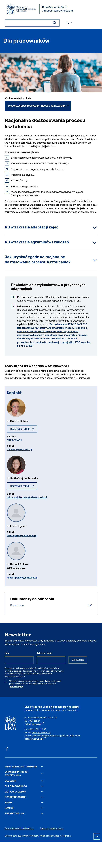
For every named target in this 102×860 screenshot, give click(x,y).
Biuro (8, 802)
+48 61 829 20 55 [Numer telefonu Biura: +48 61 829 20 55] (37, 729)
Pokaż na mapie (34, 724)
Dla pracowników (16, 786)
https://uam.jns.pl (35, 738)
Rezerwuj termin (23, 428)
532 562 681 (14, 440)
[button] (69, 23)
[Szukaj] (54, 22)
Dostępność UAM (15, 797)
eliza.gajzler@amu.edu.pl (21, 535)
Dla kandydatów (15, 791)
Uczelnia (10, 780)
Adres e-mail (44, 653)
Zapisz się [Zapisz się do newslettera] (78, 660)
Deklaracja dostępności (51, 828)
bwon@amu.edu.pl (41, 732)
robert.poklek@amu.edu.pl (22, 577)
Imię (7, 653)
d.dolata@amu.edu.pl (19, 449)
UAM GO (9, 808)
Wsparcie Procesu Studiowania (16, 774)
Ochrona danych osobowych (19, 828)
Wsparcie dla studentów (21, 766)
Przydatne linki (15, 813)
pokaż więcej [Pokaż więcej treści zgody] (16, 686)
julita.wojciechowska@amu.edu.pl (27, 497)
